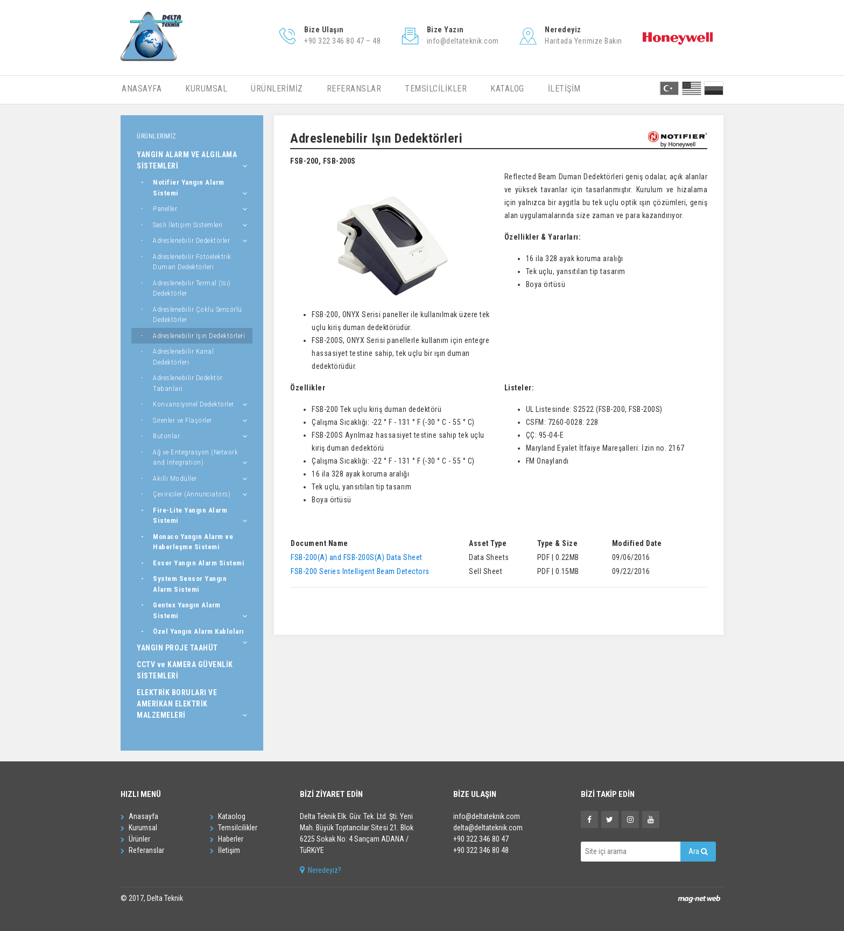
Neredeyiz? (320, 870)
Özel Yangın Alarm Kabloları (198, 631)
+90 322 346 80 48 (481, 850)
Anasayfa (139, 816)
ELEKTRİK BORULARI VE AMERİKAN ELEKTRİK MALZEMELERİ (177, 703)
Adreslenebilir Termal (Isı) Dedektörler (192, 288)
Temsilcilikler (233, 827)
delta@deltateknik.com (488, 827)
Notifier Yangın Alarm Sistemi (188, 187)
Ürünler (135, 839)
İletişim (225, 850)
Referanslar (142, 850)
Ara (698, 851)
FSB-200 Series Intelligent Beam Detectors (360, 571)
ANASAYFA (141, 88)
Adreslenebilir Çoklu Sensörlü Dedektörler (197, 314)
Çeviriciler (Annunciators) (191, 494)
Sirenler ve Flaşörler (182, 420)
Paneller (165, 209)
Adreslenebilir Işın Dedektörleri (199, 336)
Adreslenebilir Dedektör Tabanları (188, 383)
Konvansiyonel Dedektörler (193, 404)
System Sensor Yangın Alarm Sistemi (190, 584)
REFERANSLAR (354, 88)
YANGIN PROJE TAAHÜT (177, 647)
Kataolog (227, 816)
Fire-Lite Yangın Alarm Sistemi (190, 515)
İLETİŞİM (564, 88)
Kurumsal (139, 827)
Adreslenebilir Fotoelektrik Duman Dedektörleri (192, 262)
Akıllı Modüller (175, 478)
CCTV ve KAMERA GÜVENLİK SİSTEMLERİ (185, 670)
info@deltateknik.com (486, 816)
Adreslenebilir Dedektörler (191, 240)
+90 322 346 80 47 (481, 839)
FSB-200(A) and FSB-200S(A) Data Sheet (357, 557)
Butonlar (166, 436)
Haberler (226, 839)
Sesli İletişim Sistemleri (188, 225)
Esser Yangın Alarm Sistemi (198, 563)
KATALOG (507, 88)
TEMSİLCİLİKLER (436, 88)
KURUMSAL (206, 88)
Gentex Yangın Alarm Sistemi (187, 610)
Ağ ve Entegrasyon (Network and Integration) (195, 457)
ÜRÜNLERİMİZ (277, 88)
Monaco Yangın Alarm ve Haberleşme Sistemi (193, 542)
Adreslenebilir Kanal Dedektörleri (183, 356)
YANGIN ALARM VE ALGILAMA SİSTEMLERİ (187, 160)
